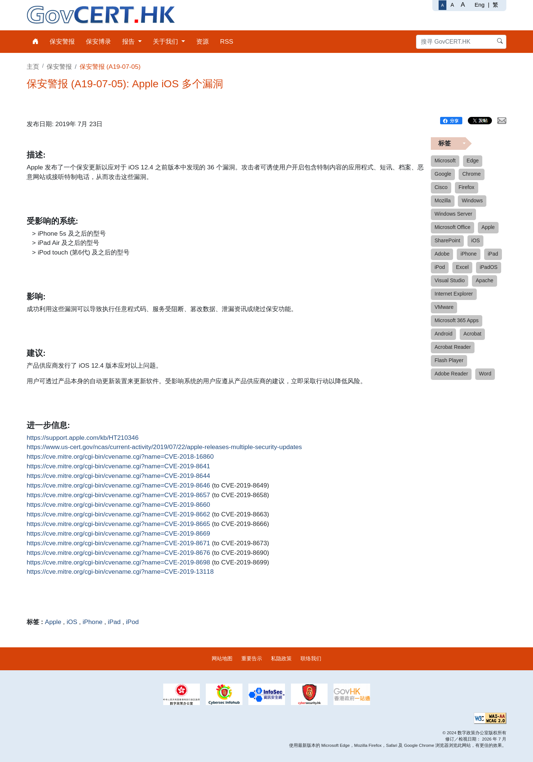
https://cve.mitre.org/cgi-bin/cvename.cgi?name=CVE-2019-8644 (118, 476)
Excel (462, 267)
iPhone (93, 622)
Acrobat (472, 334)
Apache (484, 280)
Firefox (467, 187)
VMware (444, 307)
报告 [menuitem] (129, 41)
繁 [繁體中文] (495, 4)
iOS (72, 622)
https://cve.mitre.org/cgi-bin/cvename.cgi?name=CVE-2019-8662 (118, 514)
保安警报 (59, 66)
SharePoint (447, 240)
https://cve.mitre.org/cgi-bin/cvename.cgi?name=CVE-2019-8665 (118, 524)
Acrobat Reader (453, 347)
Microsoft (445, 160)
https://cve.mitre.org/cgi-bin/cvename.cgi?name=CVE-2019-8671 (118, 543)
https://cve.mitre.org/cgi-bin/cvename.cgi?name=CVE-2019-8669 (118, 534)
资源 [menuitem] (202, 41)
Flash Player (449, 360)
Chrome (471, 174)
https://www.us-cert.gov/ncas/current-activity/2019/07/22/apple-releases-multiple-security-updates (164, 447)
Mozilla (443, 200)
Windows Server (453, 214)
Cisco (441, 187)
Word (485, 374)
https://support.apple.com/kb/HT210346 (82, 438)
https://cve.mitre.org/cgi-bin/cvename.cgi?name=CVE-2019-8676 (118, 553)
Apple (53, 622)
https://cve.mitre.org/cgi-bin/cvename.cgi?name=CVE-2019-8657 (118, 495)
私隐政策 (281, 658)
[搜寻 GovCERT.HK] (461, 42)
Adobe (442, 254)
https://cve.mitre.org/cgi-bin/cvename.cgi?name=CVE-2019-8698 (118, 562)
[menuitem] (35, 41)
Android (443, 334)
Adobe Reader (451, 374)
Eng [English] (480, 4)
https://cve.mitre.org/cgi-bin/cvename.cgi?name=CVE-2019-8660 (118, 505)
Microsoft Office (452, 227)
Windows (472, 200)
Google (443, 174)
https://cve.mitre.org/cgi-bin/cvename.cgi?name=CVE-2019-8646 (118, 485)
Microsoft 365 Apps (457, 320)
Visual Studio (450, 280)
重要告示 (251, 658)
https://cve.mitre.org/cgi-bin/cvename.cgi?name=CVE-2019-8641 (118, 466)
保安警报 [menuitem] (62, 41)
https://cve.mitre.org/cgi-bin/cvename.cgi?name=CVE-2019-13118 (120, 572)
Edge (473, 160)
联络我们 (311, 658)
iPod (132, 622)
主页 (33, 66)
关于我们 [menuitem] (166, 41)
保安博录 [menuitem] (98, 41)
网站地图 (222, 658)
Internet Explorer (454, 294)
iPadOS (488, 267)
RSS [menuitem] (226, 41)
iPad (114, 622)
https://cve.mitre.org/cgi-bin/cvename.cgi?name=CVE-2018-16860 (120, 457)
